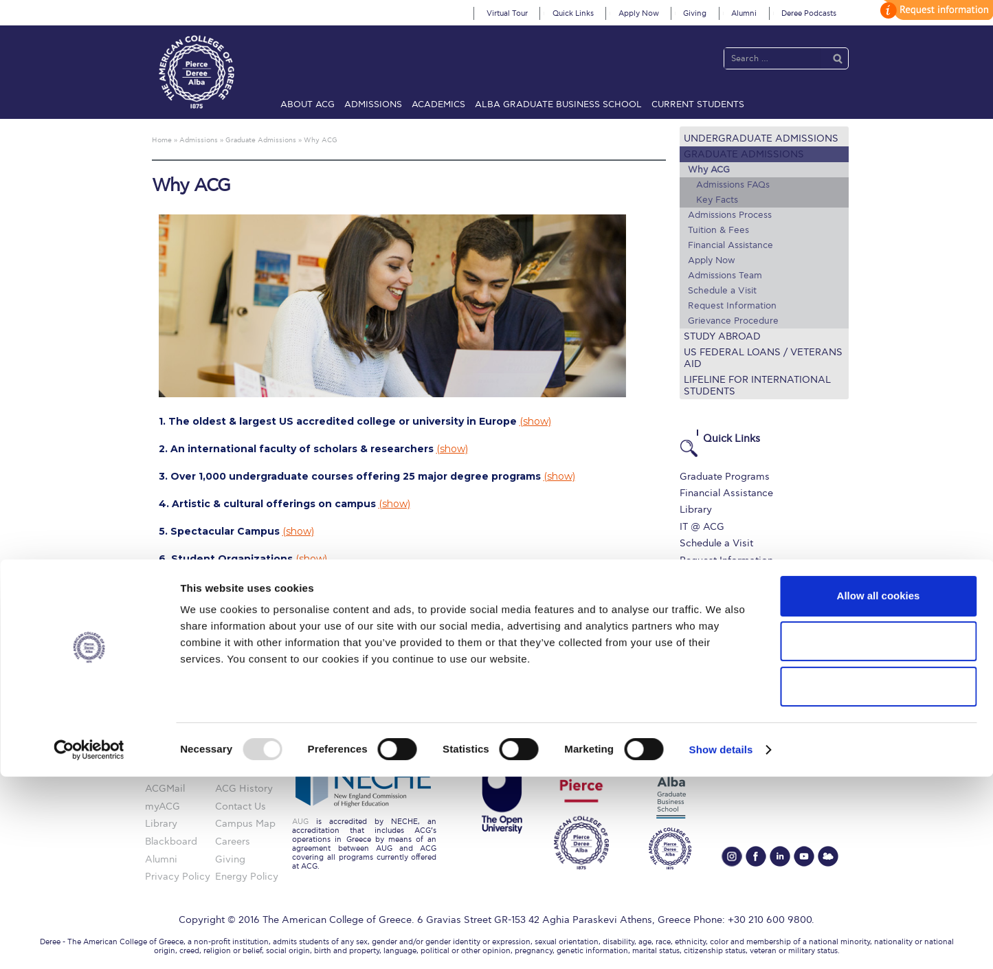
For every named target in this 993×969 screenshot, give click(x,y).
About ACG (307, 104)
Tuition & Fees (718, 230)
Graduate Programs (725, 476)
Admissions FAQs (733, 184)
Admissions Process (730, 215)
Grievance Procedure (733, 320)
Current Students (697, 104)
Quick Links (573, 13)
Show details (721, 942)
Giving (694, 13)
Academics (438, 104)
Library (696, 509)
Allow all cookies (878, 788)
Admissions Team (725, 275)
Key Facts (717, 199)
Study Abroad (722, 336)
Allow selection (877, 833)
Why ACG (709, 169)
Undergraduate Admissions (761, 138)
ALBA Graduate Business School (558, 104)
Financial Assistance (730, 245)
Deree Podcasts (808, 13)
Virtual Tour (507, 13)
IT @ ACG (702, 527)
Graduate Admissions (744, 154)
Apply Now (638, 13)
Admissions (373, 104)
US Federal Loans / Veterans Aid (763, 358)
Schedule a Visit (722, 290)
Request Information (732, 305)
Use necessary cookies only (878, 878)
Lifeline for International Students (757, 385)
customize (934, 10)
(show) (535, 421)
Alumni (744, 13)
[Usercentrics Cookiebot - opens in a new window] (89, 942)
